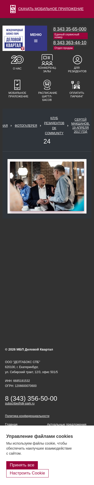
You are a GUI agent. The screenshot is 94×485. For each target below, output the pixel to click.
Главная (11, 424)
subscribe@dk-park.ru (20, 403)
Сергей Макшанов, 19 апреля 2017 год (80, 125)
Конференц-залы (47, 69)
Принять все (22, 465)
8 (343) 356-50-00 (31, 398)
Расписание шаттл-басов (47, 96)
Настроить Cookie (27, 473)
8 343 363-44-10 (69, 42)
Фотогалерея (26, 125)
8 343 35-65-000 (69, 29)
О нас (17, 68)
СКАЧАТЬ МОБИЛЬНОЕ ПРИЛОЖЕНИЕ (46, 9)
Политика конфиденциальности (27, 416)
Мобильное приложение (17, 94)
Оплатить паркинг (76, 94)
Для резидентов (76, 69)
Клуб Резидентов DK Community (54, 125)
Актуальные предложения (66, 424)
